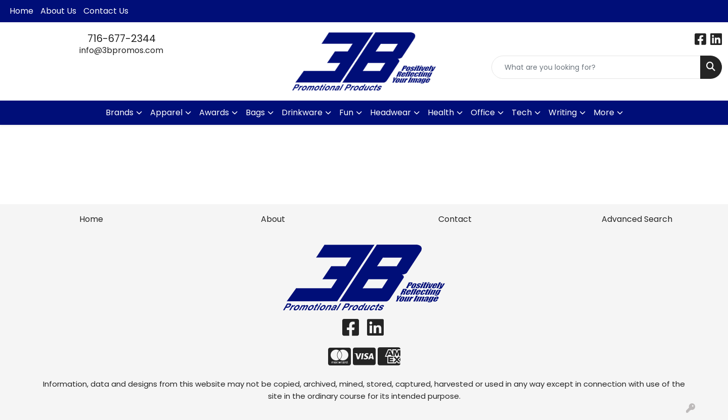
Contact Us (105, 11)
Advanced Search (637, 219)
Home (21, 11)
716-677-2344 (121, 38)
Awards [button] (214, 112)
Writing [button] (563, 112)
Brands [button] (119, 112)
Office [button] (483, 112)
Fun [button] (346, 112)
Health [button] (441, 112)
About (273, 219)
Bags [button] (255, 112)
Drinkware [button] (302, 112)
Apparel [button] (166, 112)
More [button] (604, 112)
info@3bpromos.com (121, 50)
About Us (58, 11)
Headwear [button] (390, 112)
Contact (455, 219)
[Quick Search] (596, 67)
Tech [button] (522, 112)
